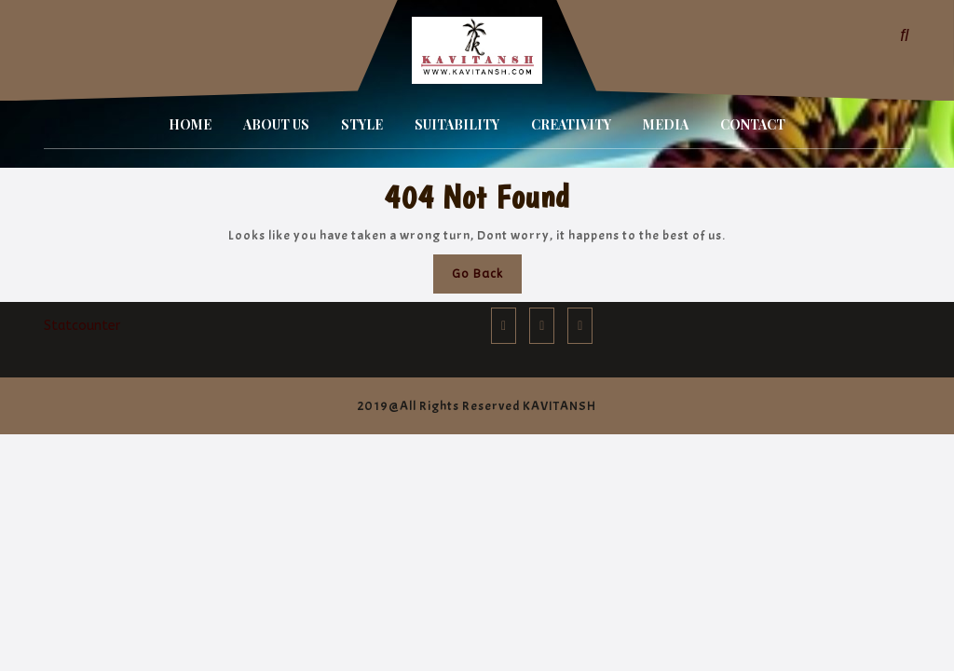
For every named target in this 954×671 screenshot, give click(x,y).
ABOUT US (276, 124)
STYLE (362, 124)
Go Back (487, 278)
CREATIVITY (571, 124)
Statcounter (82, 326)
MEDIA (665, 124)
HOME (190, 124)
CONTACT (752, 124)
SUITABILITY (457, 124)
